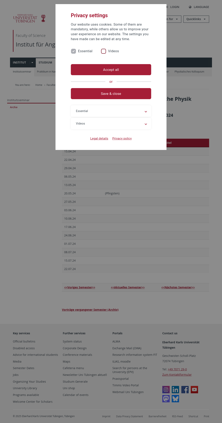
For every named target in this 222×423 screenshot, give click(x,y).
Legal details (99, 138)
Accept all (111, 70)
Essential (85, 51)
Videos (113, 51)
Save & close (111, 94)
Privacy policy (122, 138)
